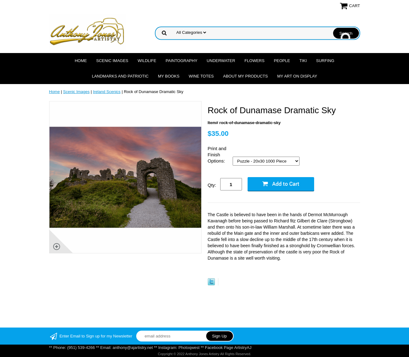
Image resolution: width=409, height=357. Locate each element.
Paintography (182, 60)
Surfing (325, 60)
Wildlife (147, 60)
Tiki (303, 60)
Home (81, 60)
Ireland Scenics (107, 91)
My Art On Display (297, 76)
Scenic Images (112, 60)
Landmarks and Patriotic (120, 76)
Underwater (221, 60)
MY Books (168, 76)
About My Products (245, 76)
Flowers (254, 60)
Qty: (212, 185)
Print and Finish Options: (217, 154)
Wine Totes (201, 76)
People (282, 60)
